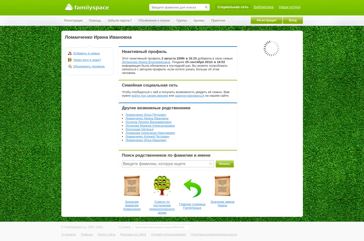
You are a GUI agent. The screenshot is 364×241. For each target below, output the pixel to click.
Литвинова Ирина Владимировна (146, 62)
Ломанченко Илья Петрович (146, 115)
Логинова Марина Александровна (150, 125)
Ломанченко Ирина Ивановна (147, 118)
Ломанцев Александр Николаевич (150, 133)
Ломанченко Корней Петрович (148, 136)
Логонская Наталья (140, 129)
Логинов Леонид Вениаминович (148, 122)
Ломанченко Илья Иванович (146, 140)
